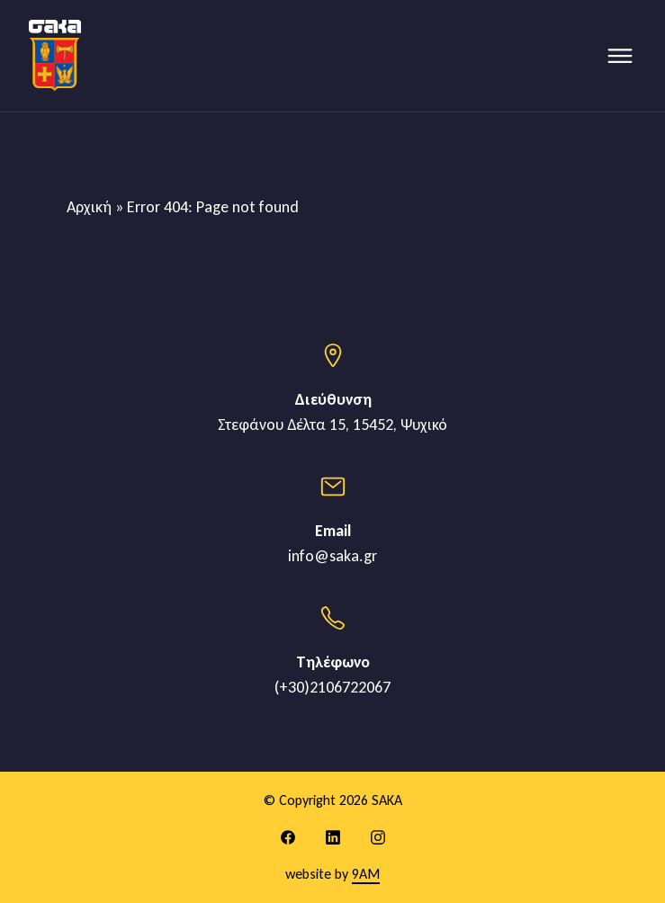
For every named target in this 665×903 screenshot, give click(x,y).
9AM (366, 873)
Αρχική (89, 207)
